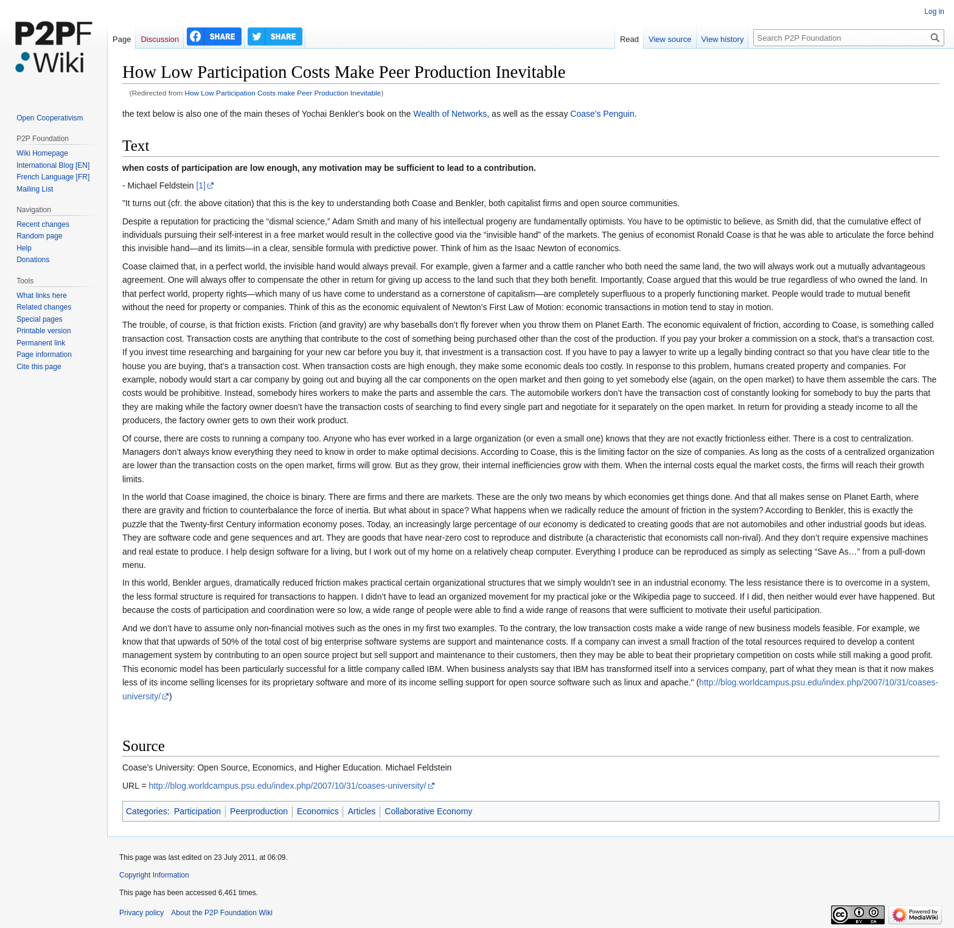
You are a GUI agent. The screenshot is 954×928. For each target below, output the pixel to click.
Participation (197, 811)
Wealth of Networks (450, 114)
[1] (201, 185)
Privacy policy (141, 913)
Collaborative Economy (428, 811)
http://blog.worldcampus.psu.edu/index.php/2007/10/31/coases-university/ (287, 786)
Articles (361, 811)
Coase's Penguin (602, 114)
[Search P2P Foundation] (848, 37)
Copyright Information (154, 875)
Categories (146, 811)
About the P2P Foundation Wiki (222, 913)
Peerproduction (259, 811)
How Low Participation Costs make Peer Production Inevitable (283, 93)
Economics (317, 811)
